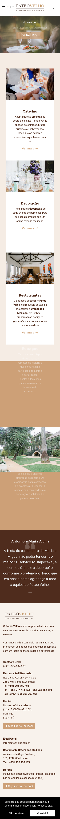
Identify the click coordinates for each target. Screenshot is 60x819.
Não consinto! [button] (16, 813)
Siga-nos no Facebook (20, 725)
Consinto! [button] (42, 813)
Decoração (30, 203)
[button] (53, 805)
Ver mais (28, 148)
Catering (30, 111)
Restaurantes (30, 295)
